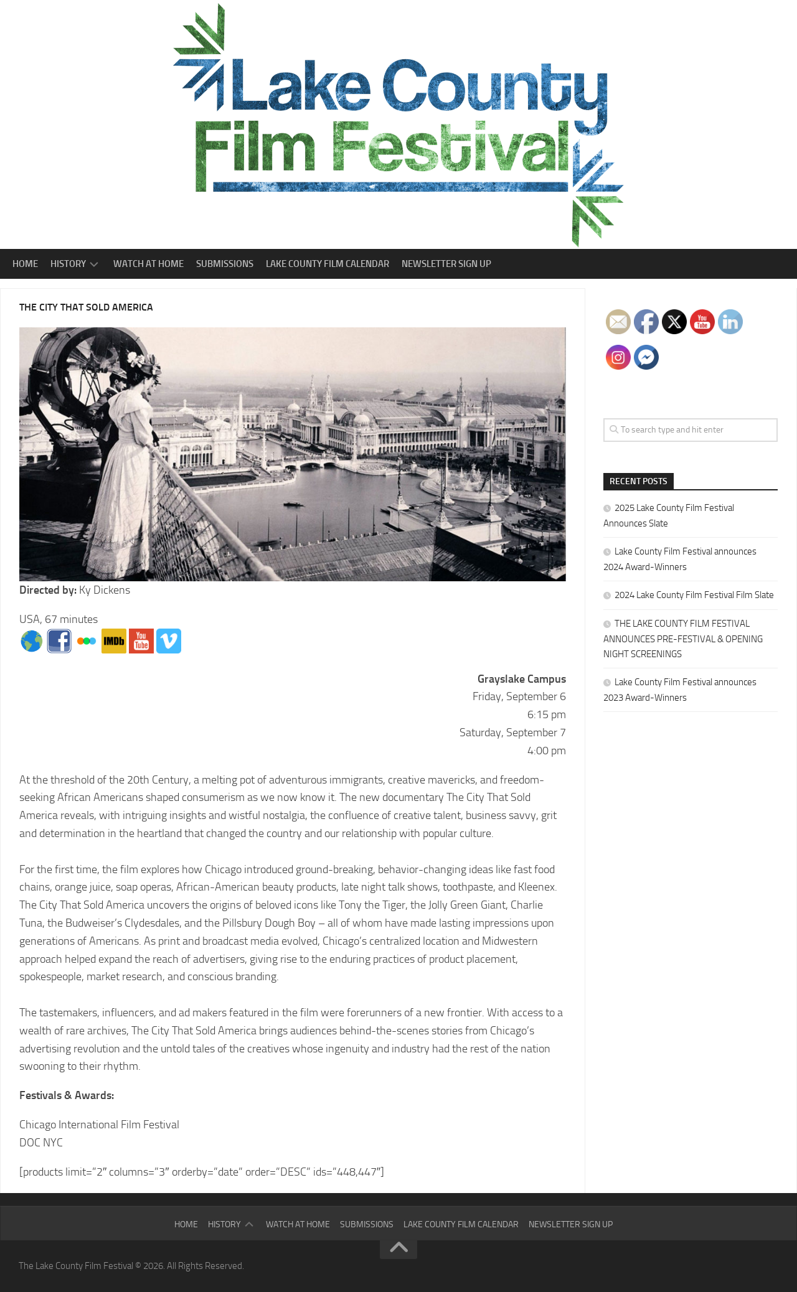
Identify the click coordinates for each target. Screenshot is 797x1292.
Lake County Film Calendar (327, 263)
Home (25, 263)
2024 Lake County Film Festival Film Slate (694, 595)
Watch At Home (148, 263)
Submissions (224, 263)
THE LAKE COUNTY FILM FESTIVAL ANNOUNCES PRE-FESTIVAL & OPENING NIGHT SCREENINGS (683, 639)
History (68, 263)
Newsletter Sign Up (446, 263)
